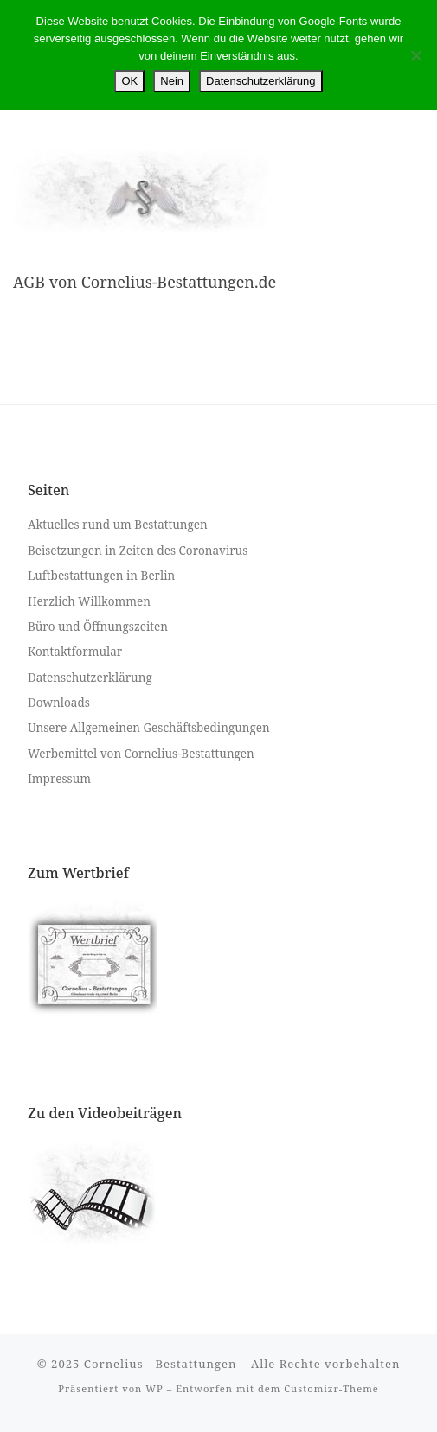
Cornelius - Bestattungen (160, 1364)
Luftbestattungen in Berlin (101, 575)
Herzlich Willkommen (89, 601)
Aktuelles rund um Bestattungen (118, 524)
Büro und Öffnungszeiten (98, 626)
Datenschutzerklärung (90, 677)
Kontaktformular (75, 651)
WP (154, 1388)
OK (129, 80)
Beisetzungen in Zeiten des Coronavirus (137, 550)
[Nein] (415, 55)
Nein (171, 80)
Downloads (59, 702)
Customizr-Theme (331, 1388)
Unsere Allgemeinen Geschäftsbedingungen (149, 727)
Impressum (59, 778)
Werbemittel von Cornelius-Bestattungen (141, 753)
